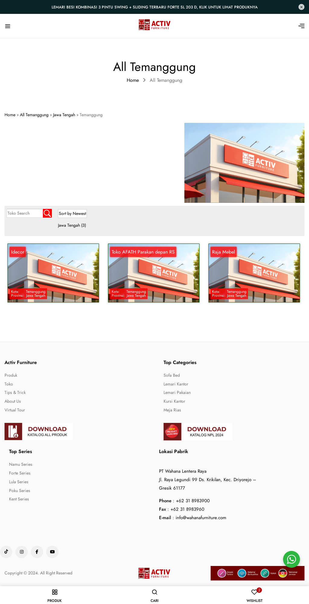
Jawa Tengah (72, 225)
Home (133, 80)
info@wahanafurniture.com (201, 517)
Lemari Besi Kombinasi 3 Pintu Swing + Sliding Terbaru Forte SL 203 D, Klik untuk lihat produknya (155, 7)
